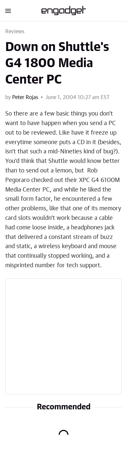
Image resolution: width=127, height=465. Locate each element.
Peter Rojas (25, 97)
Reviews (14, 31)
